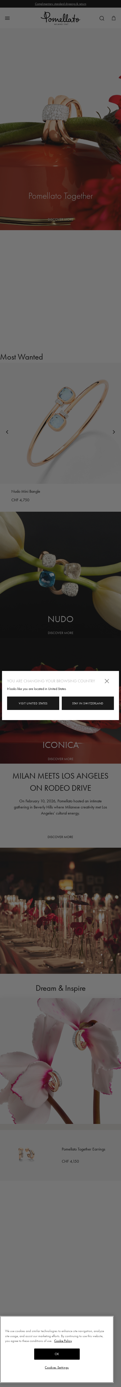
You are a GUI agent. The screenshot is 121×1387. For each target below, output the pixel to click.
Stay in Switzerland (88, 703)
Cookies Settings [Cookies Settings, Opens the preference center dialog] (57, 1367)
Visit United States (33, 703)
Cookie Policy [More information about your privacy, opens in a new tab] (63, 1341)
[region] (57, 1349)
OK (57, 1354)
